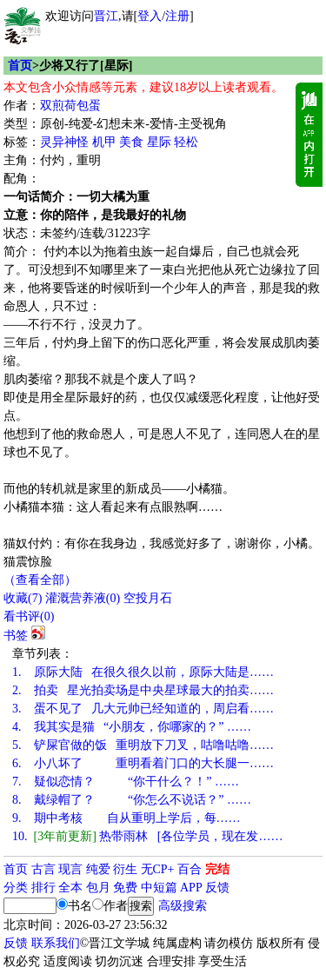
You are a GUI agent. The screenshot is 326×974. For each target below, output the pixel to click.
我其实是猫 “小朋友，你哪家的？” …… (131, 726)
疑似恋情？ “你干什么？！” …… (125, 781)
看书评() (28, 616)
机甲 (104, 142)
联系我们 (55, 943)
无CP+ (158, 869)
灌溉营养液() (82, 598)
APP (191, 887)
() (22, 598)
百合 (189, 869)
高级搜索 (182, 905)
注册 (177, 16)
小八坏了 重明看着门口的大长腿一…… (143, 763)
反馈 (217, 887)
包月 (98, 887)
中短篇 (159, 887)
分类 (15, 887)
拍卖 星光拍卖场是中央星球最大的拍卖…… (143, 690)
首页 (20, 65)
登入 (149, 16)
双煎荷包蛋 (70, 105)
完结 (217, 869)
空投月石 (147, 598)
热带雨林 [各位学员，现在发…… (147, 836)
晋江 (106, 16)
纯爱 (98, 869)
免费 (125, 887)
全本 (70, 887)
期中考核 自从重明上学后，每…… (126, 818)
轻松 (186, 142)
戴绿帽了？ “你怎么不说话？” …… (131, 799)
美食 (131, 142)
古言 (43, 869)
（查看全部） (40, 579)
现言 (70, 869)
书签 (15, 635)
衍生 (125, 869)
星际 (159, 142)
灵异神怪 (64, 142)
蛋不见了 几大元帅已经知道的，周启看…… (143, 708)
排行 (43, 887)
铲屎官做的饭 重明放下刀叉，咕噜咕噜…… (143, 745)
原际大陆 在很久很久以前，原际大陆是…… (143, 672)
